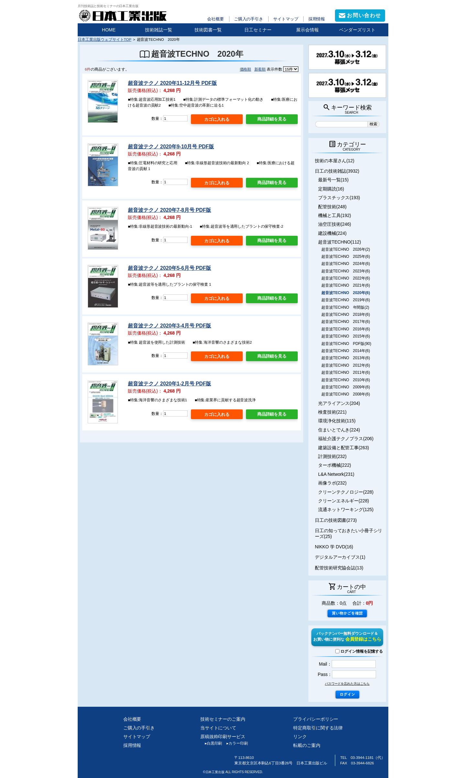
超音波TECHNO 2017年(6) (345, 321)
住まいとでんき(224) (339, 429)
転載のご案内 (306, 745)
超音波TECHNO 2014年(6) (345, 351)
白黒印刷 (211, 743)
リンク (300, 736)
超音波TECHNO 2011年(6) (345, 372)
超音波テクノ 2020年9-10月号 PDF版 (171, 146)
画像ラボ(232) (332, 483)
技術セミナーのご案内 (222, 719)
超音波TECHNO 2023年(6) (345, 271)
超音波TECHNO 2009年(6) (345, 387)
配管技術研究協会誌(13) (339, 567)
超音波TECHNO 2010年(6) (345, 380)
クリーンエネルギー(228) (343, 500)
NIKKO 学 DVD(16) (334, 546)
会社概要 (215, 19)
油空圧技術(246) (334, 224)
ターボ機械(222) (334, 465)
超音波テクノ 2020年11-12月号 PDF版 (172, 83)
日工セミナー (258, 29)
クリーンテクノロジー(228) (345, 492)
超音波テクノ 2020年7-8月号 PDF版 (169, 210)
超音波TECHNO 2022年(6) (345, 278)
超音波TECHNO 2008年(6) (345, 394)
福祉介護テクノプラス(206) (345, 438)
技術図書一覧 (208, 29)
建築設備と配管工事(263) (343, 447)
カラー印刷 (235, 743)
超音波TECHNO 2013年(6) (345, 358)
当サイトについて (218, 727)
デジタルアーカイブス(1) (340, 557)
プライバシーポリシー (315, 719)
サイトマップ (285, 19)
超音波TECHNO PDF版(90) (346, 343)
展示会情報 (307, 29)
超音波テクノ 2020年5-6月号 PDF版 (169, 268)
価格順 (245, 69)
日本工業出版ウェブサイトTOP (104, 39)
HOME (109, 29)
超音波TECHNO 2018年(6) (345, 314)
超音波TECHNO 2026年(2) (345, 249)
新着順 (260, 69)
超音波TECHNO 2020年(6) (345, 293)
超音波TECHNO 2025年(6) (345, 256)
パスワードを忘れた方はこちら (347, 683)
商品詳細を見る (271, 119)
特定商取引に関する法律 (318, 727)
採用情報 (316, 19)
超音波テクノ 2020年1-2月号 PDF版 (169, 383)
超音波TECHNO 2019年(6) (345, 300)
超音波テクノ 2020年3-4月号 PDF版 (169, 325)
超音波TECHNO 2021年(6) (345, 285)
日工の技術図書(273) (336, 520)
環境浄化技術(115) (336, 420)
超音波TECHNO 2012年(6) (345, 365)
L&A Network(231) (336, 474)
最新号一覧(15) (333, 179)
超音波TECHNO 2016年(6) (345, 329)
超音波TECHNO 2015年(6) (345, 336)
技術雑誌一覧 (158, 29)
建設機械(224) (332, 233)
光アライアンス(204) (339, 403)
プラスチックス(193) (339, 197)
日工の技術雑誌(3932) (337, 171)
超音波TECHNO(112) (339, 242)
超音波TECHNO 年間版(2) (345, 307)
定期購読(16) (331, 188)
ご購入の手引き (248, 19)
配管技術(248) (332, 206)
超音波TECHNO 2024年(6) (345, 263)
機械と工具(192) (334, 215)
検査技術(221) (332, 412)
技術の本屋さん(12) (334, 160)
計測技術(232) (332, 456)
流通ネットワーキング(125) (345, 509)
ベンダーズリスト (357, 29)
